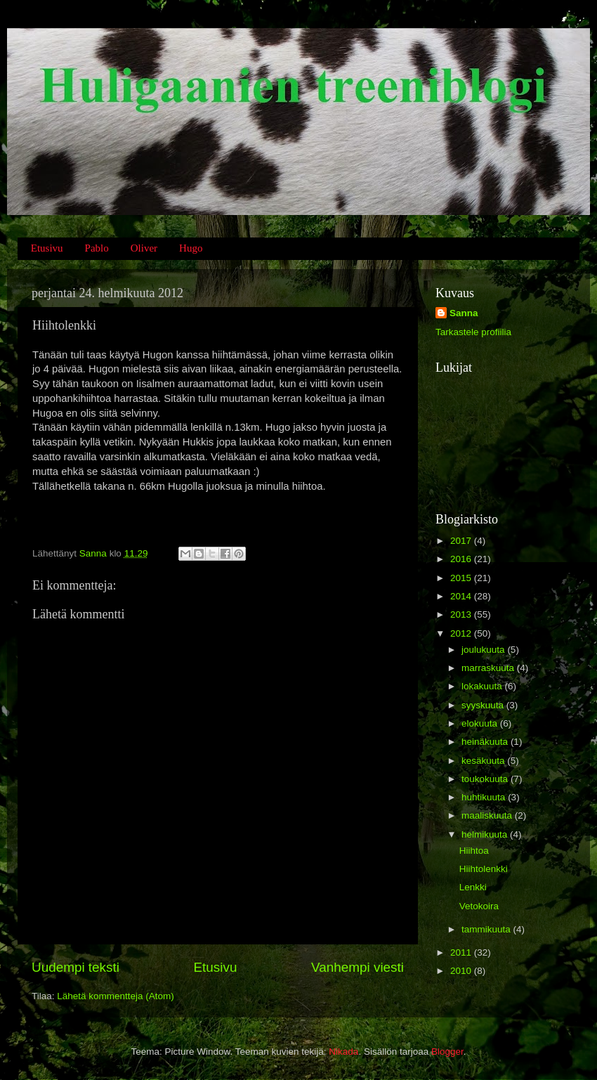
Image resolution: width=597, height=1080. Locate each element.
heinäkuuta (486, 741)
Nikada (343, 1051)
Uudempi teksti (75, 967)
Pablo (97, 248)
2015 (462, 578)
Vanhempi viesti (357, 967)
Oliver (144, 248)
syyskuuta (483, 705)
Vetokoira (479, 906)
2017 (462, 540)
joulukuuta (484, 649)
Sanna (464, 313)
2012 (462, 633)
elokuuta (480, 723)
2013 (462, 614)
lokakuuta (483, 686)
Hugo (190, 248)
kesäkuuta (484, 760)
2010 (462, 970)
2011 (462, 952)
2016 (462, 559)
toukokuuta (486, 779)
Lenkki (473, 887)
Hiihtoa (474, 850)
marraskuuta (489, 668)
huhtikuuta (484, 797)
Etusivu (47, 248)
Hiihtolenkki (483, 869)
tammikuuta (487, 929)
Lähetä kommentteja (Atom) (115, 996)
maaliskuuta (488, 815)
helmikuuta (485, 834)
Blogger (447, 1051)
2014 (462, 596)
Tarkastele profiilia (473, 332)
